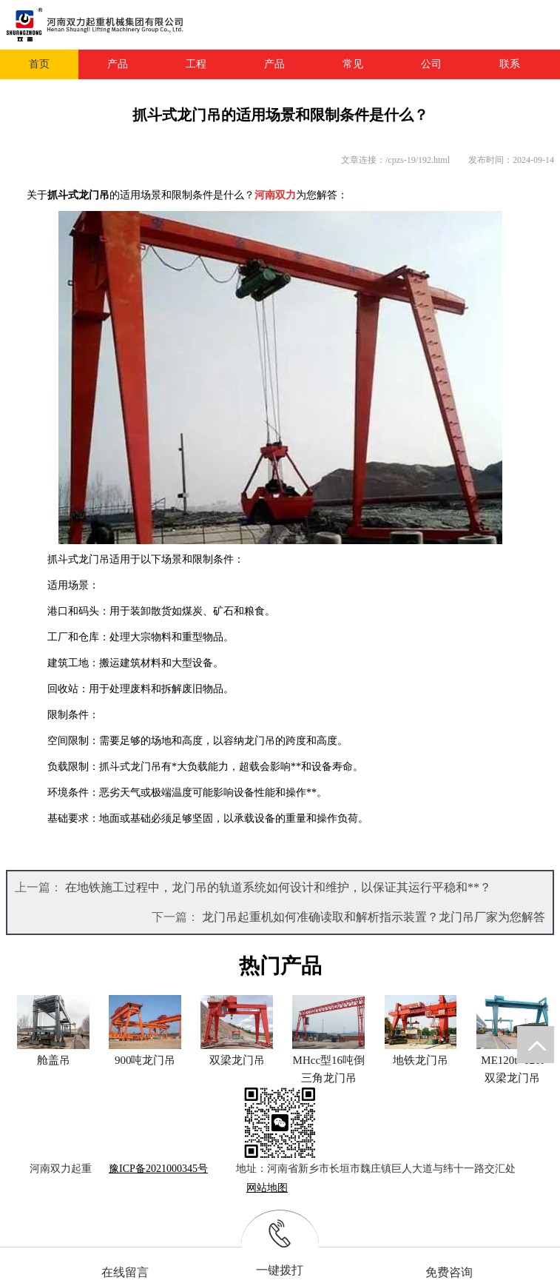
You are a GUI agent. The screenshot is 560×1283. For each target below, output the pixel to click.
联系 (509, 64)
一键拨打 (279, 1270)
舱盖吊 (53, 1060)
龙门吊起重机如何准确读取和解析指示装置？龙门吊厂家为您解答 (373, 917)
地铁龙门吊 (420, 1060)
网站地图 (267, 1187)
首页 (39, 64)
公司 (431, 64)
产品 (117, 64)
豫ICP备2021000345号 (158, 1168)
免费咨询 (449, 1272)
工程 (196, 64)
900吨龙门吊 (145, 1060)
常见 (353, 64)
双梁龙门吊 (237, 1060)
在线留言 (125, 1272)
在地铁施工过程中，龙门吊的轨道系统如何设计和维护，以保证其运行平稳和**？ (278, 887)
